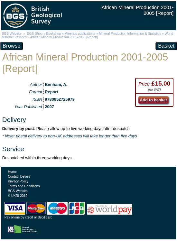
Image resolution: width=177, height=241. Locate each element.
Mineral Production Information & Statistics (130, 33)
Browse (11, 46)
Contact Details (19, 176)
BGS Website (11, 33)
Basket (166, 46)
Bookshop (53, 33)
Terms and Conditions (24, 186)
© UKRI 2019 (17, 196)
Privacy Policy (18, 181)
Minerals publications (79, 33)
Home (12, 171)
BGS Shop (34, 33)
